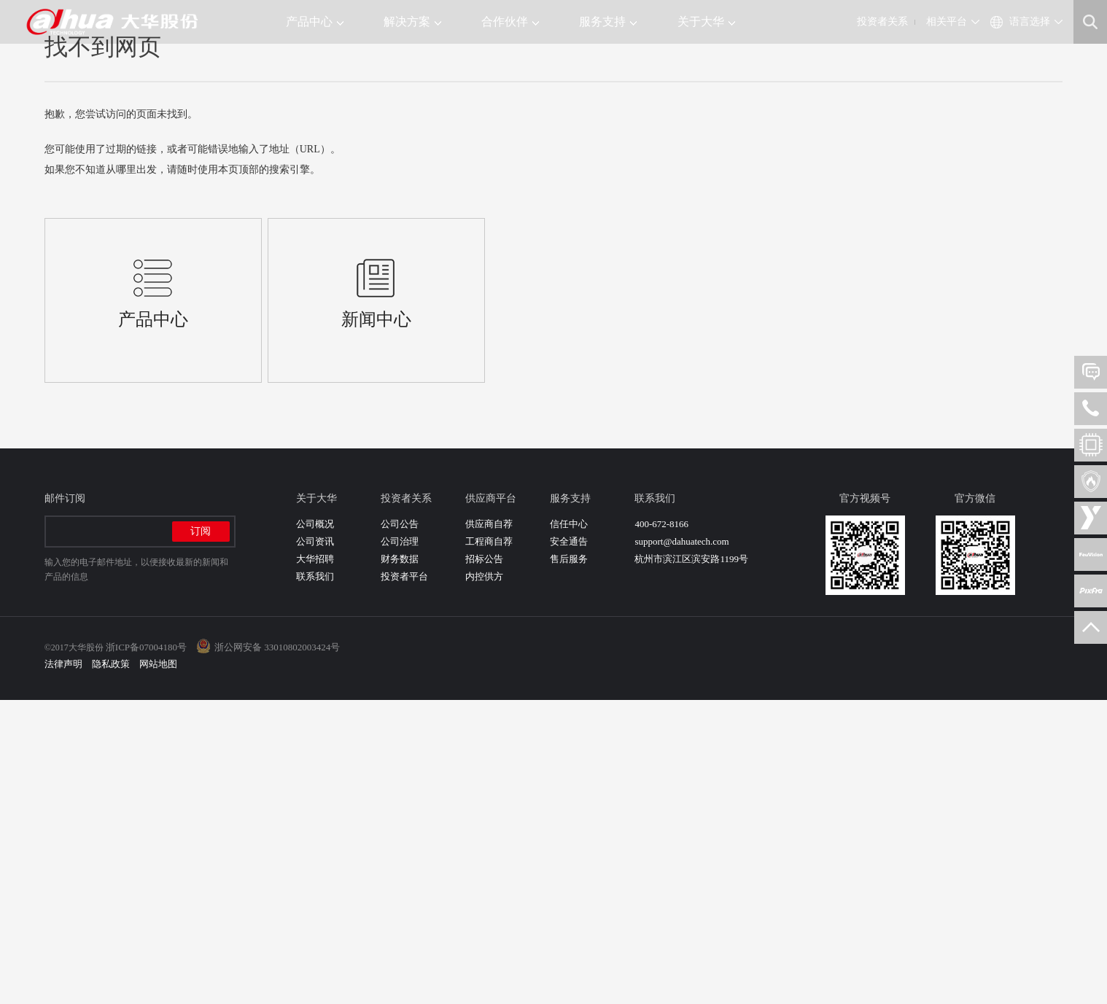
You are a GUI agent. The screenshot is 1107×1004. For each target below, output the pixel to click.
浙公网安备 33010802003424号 (277, 951)
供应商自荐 (489, 827)
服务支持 (608, 21)
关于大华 (706, 21)
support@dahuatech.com (681, 845)
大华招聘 (315, 862)
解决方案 (412, 21)
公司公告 (400, 827)
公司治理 (400, 845)
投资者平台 (404, 880)
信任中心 (569, 827)
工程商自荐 (489, 845)
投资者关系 (882, 21)
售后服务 (569, 862)
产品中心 (314, 21)
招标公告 (484, 862)
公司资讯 (315, 845)
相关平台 (946, 21)
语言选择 (1029, 21)
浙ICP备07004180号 (146, 951)
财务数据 (400, 862)
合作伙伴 (510, 21)
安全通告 (569, 845)
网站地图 (158, 967)
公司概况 (315, 827)
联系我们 (315, 880)
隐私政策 (111, 967)
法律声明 (63, 967)
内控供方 (484, 880)
